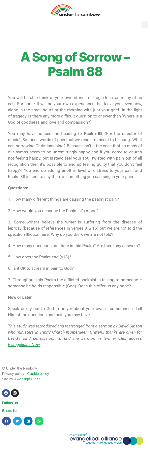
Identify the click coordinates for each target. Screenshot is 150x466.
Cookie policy (38, 374)
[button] (144, 24)
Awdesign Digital (27, 379)
